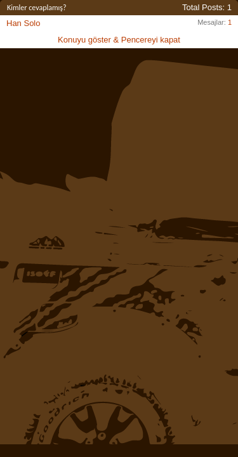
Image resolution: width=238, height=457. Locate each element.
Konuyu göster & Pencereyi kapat (119, 39)
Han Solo (23, 23)
